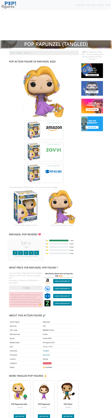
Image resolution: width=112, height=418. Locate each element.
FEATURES (100, 5)
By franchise (54, 411)
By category (75, 411)
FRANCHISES (80, 5)
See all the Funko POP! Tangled (44, 395)
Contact (62, 415)
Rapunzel (46, 324)
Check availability (62, 250)
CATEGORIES (90, 5)
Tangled (46, 320)
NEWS (108, 5)
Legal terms (71, 415)
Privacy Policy (80, 415)
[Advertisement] (56, 25)
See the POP (19, 385)
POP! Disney (47, 332)
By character (64, 411)
